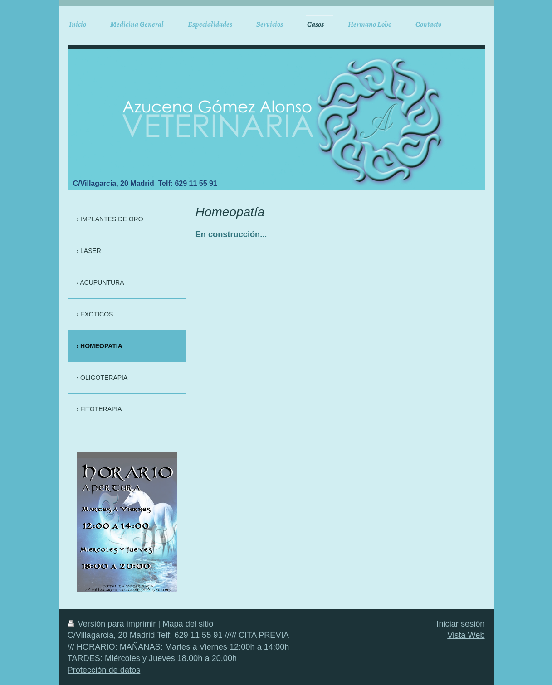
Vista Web (465, 635)
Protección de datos (104, 670)
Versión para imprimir (113, 623)
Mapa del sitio (187, 623)
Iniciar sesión (460, 623)
